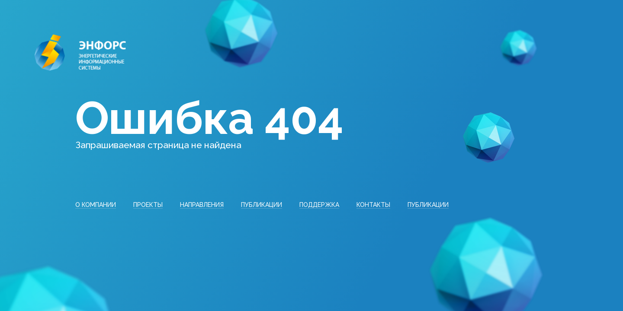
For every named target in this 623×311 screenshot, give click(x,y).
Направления (202, 204)
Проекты (148, 204)
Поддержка (319, 204)
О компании (95, 204)
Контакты (373, 204)
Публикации (261, 204)
